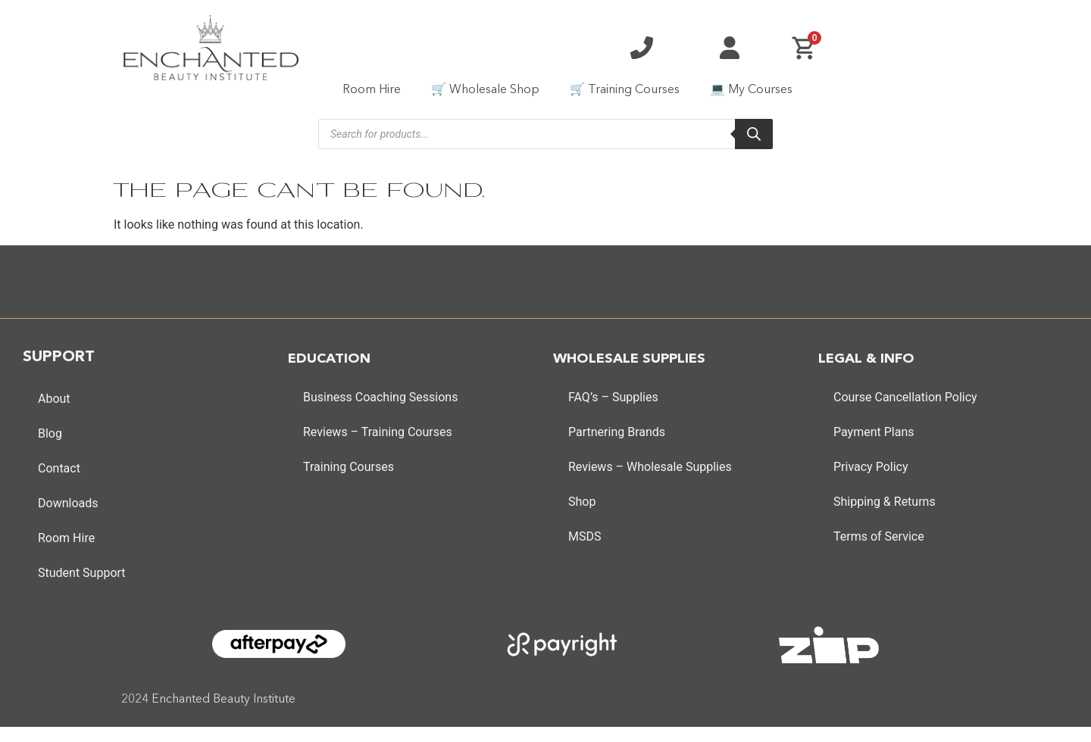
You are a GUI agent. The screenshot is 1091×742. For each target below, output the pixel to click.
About (54, 398)
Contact (59, 468)
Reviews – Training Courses (377, 432)
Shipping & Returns (884, 501)
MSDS (584, 536)
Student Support (82, 573)
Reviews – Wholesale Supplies (650, 467)
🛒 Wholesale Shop (485, 90)
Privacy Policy (870, 467)
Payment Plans (873, 432)
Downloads (68, 503)
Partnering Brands (616, 432)
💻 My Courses (751, 90)
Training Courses (348, 467)
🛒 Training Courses (625, 90)
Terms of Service (878, 536)
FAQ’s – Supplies (613, 397)
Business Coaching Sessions (380, 397)
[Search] (754, 134)
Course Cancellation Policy (905, 397)
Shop (582, 501)
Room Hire (371, 90)
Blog (50, 433)
